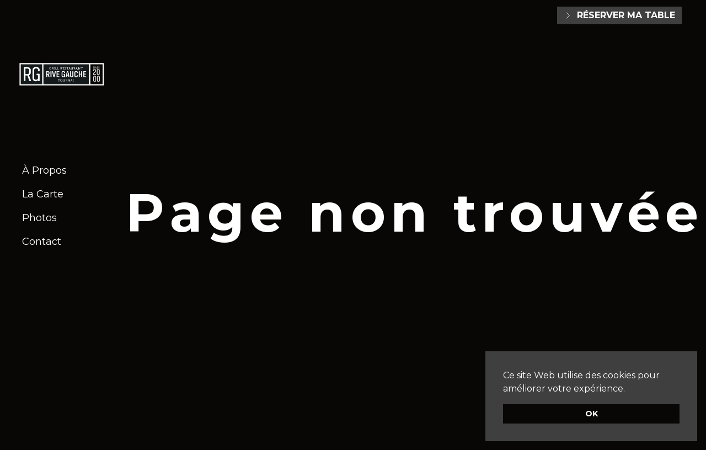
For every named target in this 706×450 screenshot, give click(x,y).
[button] (628, 389)
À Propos (44, 170)
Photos (39, 218)
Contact (41, 241)
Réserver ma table (619, 15)
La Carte (42, 194)
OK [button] (591, 414)
